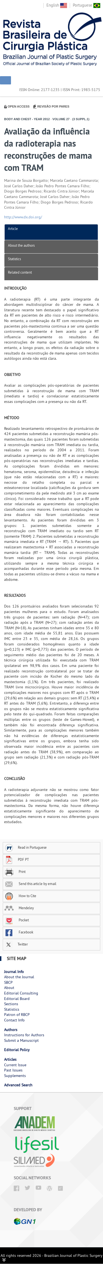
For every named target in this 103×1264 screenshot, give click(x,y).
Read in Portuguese (25, 847)
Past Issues (13, 1070)
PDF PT (16, 859)
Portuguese (86, 5)
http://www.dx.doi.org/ (23, 217)
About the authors (21, 245)
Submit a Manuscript (21, 1040)
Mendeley (19, 908)
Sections (11, 1003)
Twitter (16, 944)
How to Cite (20, 896)
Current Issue (15, 1064)
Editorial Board (17, 998)
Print (15, 871)
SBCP (8, 982)
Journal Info (14, 971)
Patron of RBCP (17, 1014)
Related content (20, 272)
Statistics (14, 259)
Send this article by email (30, 883)
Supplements (15, 1075)
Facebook (18, 932)
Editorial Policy (17, 1049)
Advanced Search (18, 1084)
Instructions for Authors (24, 1034)
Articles (10, 1059)
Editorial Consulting (21, 993)
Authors (10, 1029)
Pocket (16, 920)
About (9, 987)
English (56, 5)
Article (13, 228)
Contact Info (14, 1020)
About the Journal (19, 976)
